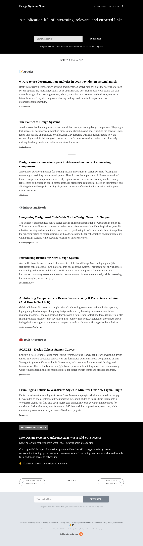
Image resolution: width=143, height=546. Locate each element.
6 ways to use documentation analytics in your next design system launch (68, 81)
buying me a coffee (115, 522)
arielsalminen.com (26, 283)
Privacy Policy (64, 522)
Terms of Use (53, 522)
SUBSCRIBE (95, 39)
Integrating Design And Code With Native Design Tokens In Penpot (64, 217)
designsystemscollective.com (30, 327)
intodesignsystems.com (55, 463)
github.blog (23, 195)
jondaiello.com (25, 147)
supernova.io (24, 107)
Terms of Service (92, 529)
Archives (114, 6)
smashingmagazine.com (28, 242)
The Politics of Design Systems (39, 122)
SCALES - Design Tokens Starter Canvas (47, 349)
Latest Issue (99, 6)
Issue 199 (71, 60)
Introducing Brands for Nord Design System (49, 258)
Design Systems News (32, 6)
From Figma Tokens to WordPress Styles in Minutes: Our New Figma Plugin (70, 390)
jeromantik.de (24, 375)
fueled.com (23, 415)
